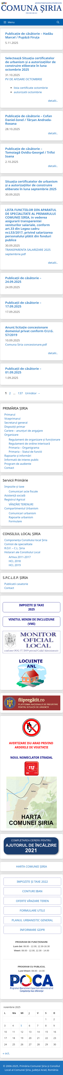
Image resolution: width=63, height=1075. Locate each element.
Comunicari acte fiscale (23, 491)
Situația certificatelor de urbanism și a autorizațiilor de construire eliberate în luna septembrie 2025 (31, 185)
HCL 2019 (15, 565)
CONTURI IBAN (32, 891)
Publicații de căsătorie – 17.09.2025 (23, 304)
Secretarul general (16, 422)
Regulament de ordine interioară (29, 443)
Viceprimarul (12, 418)
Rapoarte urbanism (21, 517)
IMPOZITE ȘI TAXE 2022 (32, 881)
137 (21, 393)
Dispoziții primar (14, 426)
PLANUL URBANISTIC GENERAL (32, 920)
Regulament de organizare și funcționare (34, 439)
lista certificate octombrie (31, 88)
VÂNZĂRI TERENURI (21, 504)
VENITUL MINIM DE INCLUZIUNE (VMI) (32, 621)
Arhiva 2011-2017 (20, 557)
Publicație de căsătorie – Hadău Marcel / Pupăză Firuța (29, 35)
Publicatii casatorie (16, 584)
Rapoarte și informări (17, 456)
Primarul (9, 414)
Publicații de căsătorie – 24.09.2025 (23, 280)
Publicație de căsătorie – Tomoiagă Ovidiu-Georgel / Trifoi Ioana (30, 152)
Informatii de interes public (21, 460)
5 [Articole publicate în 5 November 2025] (21, 1025)
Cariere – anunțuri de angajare (23, 431)
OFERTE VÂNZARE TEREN (32, 901)
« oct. (6, 1053)
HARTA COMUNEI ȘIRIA (31, 866)
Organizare (11, 435)
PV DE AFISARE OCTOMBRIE (23, 79)
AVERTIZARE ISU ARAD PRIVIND (31, 743)
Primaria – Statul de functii (25, 451)
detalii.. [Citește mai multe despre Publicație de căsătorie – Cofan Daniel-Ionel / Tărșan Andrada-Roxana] (53, 133)
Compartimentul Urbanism (21, 508)
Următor (32, 393)
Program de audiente (17, 464)
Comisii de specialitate (18, 544)
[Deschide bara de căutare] (58, 22)
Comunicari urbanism (22, 513)
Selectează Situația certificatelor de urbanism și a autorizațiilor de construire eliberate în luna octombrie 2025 (30, 63)
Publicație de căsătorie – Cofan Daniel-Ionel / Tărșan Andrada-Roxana (28, 120)
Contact (9, 468)
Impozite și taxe (14, 486)
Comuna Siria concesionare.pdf (26, 344)
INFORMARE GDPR (32, 930)
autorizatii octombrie (28, 92)
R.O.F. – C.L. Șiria (14, 548)
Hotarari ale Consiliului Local (22, 552)
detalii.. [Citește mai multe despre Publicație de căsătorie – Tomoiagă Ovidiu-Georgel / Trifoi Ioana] (53, 166)
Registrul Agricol (14, 499)
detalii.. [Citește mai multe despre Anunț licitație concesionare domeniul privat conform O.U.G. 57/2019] (53, 353)
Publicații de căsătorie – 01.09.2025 (23, 370)
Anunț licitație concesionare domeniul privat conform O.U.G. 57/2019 (29, 331)
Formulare (15, 521)
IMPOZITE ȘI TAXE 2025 (31, 607)
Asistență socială (14, 495)
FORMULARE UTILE (32, 910)
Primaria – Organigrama (24, 447)
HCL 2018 (15, 561)
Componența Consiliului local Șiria (25, 540)
